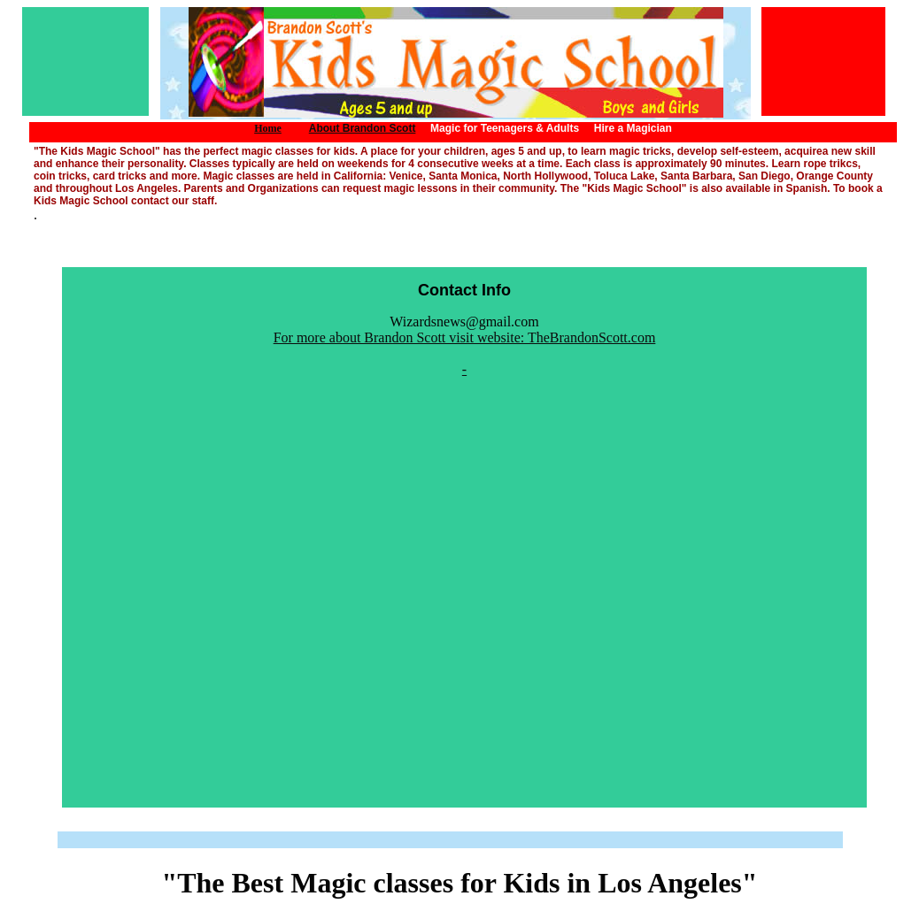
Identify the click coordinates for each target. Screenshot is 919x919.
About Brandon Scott (362, 128)
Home (268, 128)
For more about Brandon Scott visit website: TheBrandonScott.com (465, 337)
